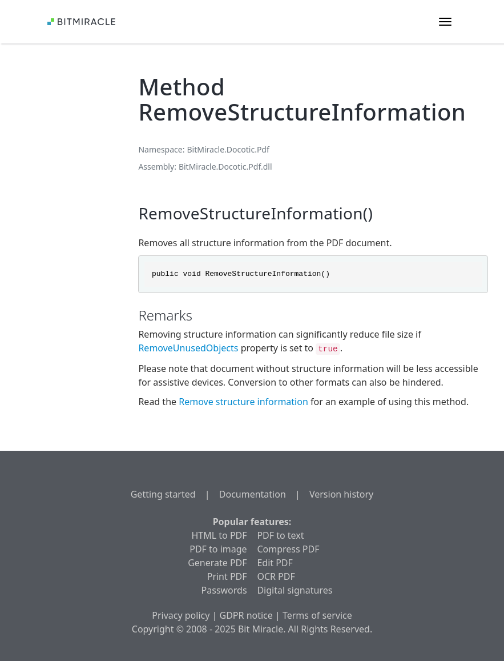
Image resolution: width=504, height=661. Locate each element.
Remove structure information (243, 401)
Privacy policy (180, 615)
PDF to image (218, 549)
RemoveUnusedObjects (188, 348)
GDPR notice (246, 615)
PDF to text (280, 535)
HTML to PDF (219, 535)
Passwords (224, 590)
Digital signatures (294, 590)
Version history (341, 494)
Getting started (163, 494)
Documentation (252, 494)
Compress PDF (288, 549)
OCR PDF (276, 576)
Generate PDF (217, 562)
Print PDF (227, 576)
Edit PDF (274, 562)
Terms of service (317, 615)
